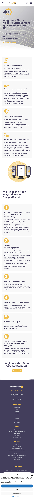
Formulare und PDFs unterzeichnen (17, 431)
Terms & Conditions (17, 446)
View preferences (17, 493)
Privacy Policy (19, 496)
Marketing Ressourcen (17, 457)
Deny (17, 489)
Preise (17, 415)
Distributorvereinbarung (17, 448)
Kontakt (17, 418)
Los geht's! (16, 371)
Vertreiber (17, 411)
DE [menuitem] (27, 3)
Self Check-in (17, 433)
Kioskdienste (17, 435)
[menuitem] (27, 3)
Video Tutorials (17, 459)
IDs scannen (17, 429)
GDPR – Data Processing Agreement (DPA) (17, 455)
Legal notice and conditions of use (17, 450)
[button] (32, 475)
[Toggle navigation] (31, 3)
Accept (17, 486)
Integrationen (17, 413)
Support (17, 444)
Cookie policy (13, 496)
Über (17, 409)
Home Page (17, 407)
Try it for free (17, 422)
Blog (17, 416)
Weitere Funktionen (17, 437)
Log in (17, 420)
